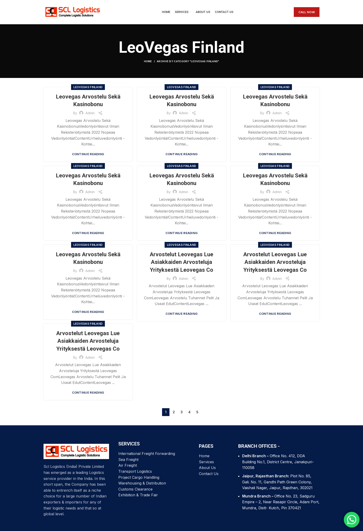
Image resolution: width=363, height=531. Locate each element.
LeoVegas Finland (88, 87)
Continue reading (88, 154)
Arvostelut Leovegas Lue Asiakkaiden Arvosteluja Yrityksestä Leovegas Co (181, 262)
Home (148, 61)
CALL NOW (306, 12)
